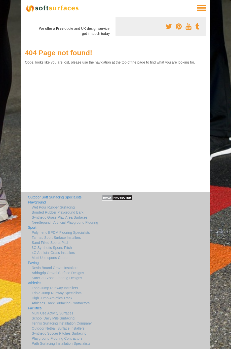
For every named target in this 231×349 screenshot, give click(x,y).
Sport (32, 227)
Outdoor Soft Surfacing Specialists (55, 197)
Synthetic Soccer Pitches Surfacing (59, 333)
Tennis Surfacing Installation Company (62, 323)
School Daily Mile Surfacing (53, 318)
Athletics (34, 283)
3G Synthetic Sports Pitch (52, 248)
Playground (37, 202)
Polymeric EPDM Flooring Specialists (61, 232)
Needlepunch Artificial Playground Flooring (65, 222)
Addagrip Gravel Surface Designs (58, 273)
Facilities (35, 308)
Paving (33, 263)
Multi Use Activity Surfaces (52, 313)
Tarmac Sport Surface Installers (56, 238)
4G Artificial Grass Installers (53, 253)
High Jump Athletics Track (52, 298)
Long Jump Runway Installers (55, 288)
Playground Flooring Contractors (57, 338)
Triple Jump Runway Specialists (57, 293)
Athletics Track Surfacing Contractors (61, 303)
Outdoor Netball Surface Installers (58, 328)
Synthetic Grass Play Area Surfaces (60, 217)
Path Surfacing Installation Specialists (61, 343)
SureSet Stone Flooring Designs (57, 278)
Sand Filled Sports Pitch (50, 243)
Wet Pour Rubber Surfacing (53, 207)
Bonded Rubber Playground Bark (57, 212)
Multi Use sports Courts (50, 258)
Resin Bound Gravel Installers (55, 268)
